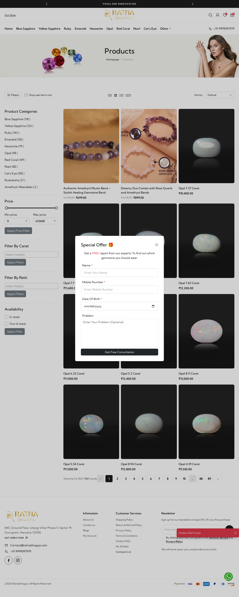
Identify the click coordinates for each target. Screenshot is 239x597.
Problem (87, 315)
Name (87, 265)
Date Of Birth (92, 299)
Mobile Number (93, 282)
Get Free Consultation (119, 352)
